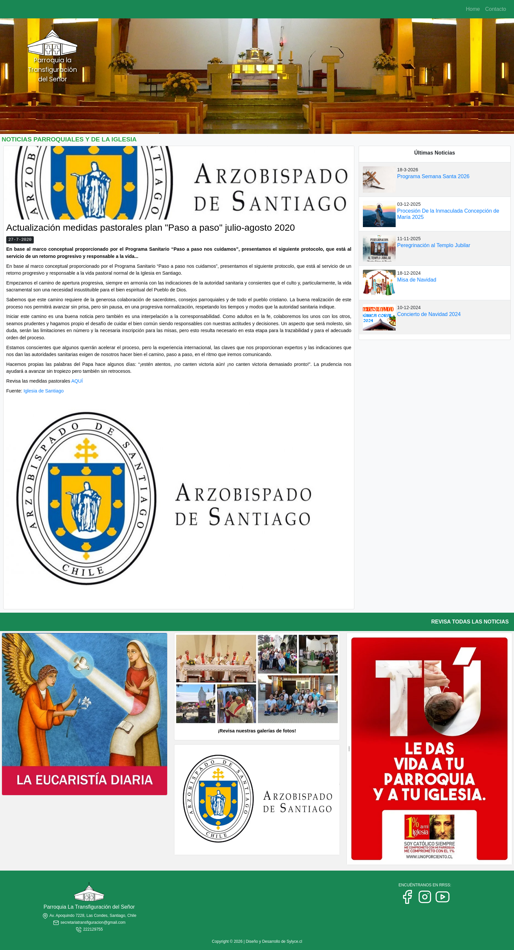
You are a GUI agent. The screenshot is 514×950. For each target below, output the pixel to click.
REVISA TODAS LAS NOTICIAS (470, 621)
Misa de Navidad (416, 280)
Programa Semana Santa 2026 (433, 176)
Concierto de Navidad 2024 (429, 314)
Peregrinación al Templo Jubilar (433, 245)
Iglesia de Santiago (44, 390)
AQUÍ (77, 381)
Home (473, 9)
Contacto (495, 9)
